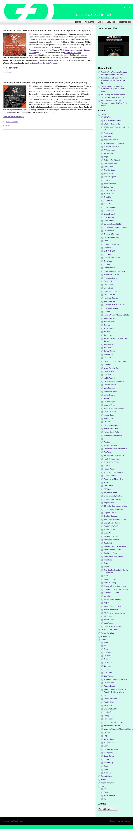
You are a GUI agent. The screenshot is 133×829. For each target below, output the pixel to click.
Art (105, 646)
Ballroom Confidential (112, 160)
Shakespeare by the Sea (113, 496)
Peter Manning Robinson (113, 435)
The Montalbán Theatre (112, 550)
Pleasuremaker (35, 50)
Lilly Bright (108, 364)
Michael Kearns (109, 395)
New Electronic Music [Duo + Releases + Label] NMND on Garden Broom (114, 103)
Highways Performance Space (115, 305)
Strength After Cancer (112, 523)
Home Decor (108, 719)
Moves (103, 779)
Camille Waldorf (110, 207)
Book (106, 649)
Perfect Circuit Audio (111, 432)
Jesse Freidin (109, 328)
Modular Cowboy (110, 405)
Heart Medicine (109, 301)
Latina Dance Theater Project (115, 361)
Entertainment (109, 683)
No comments (12, 68)
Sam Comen (108, 486)
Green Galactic (109, 295)
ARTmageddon (109, 150)
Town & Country (110, 579)
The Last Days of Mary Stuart (115, 546)
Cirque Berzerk (109, 214)
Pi (104, 439)
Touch (106, 576)
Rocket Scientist (110, 476)
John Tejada (108, 344)
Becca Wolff (108, 173)
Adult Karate (108, 133)
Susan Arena (109, 533)
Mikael (106, 398)
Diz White (107, 254)
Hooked (107, 312)
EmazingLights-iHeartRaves (114, 271)
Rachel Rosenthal (110, 445)
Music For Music (110, 412)
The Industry (108, 543)
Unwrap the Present (111, 593)
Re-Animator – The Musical (114, 455)
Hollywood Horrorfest (112, 308)
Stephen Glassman (111, 516)
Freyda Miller (109, 281)
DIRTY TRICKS (109, 251)
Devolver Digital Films (112, 244)
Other (103, 786)
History (106, 716)
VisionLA (107, 596)
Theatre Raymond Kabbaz (114, 556)
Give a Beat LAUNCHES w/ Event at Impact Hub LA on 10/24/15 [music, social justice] (47, 30)
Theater (107, 766)
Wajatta (107, 603)
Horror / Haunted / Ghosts (113, 722)
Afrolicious (64, 50)
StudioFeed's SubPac (112, 526)
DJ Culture (108, 673)
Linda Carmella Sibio (111, 368)
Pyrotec (107, 442)
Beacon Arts (108, 167)
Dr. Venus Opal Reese (109, 630)
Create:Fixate (109, 231)
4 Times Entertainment (112, 120)
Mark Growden (109, 388)
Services (111, 22)
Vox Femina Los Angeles (113, 599)
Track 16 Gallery (110, 583)
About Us (89, 22)
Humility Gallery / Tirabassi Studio (116, 315)
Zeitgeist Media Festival (112, 626)
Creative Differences (111, 234)
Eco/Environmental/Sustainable (115, 679)
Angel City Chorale (111, 140)
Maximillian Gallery (111, 391)
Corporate (107, 666)
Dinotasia (107, 248)
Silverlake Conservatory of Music (116, 506)
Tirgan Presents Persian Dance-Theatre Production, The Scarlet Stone (113, 80)
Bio (105, 789)
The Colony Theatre (111, 539)
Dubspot (107, 264)
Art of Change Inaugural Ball (114, 143)
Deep (106, 241)
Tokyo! (106, 566)
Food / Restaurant (110, 699)
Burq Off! (107, 204)
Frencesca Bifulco (110, 278)
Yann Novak (108, 623)
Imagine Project (110, 318)
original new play (107, 783)
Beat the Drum (109, 170)
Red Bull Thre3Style (111, 462)
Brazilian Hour (109, 194)
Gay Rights (108, 705)
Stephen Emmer (110, 513)
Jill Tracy (107, 332)
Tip (105, 799)
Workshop (107, 773)
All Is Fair (107, 136)
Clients (103, 114)
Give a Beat (108, 288)
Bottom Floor (109, 187)
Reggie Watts (109, 469)
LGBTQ (107, 732)
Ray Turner (108, 452)
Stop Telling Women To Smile (115, 519)
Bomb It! (107, 180)
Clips (100, 22)
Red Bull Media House (112, 459)
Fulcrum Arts (108, 285)
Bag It (106, 157)
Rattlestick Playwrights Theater (115, 449)
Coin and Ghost (110, 217)
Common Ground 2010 (112, 224)
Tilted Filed (108, 560)
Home (78, 22)
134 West (107, 117)
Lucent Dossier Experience (114, 381)
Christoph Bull (109, 210)
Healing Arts (108, 712)
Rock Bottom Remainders (113, 472)
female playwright (107, 633)
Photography (108, 752)
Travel (106, 769)
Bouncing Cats (109, 190)
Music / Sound (109, 739)
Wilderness (108, 616)
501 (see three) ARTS (112, 124)
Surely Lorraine (109, 530)
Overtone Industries (111, 425)
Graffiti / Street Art (110, 709)
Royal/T (107, 482)
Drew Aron (108, 261)
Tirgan (106, 563)
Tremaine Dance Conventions (115, 586)
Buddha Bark (109, 200)
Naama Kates (109, 415)
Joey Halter (108, 335)
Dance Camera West (111, 237)
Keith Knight (108, 354)
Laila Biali (107, 358)
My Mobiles (125, 821)
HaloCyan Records (111, 298)
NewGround (108, 418)
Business (107, 652)
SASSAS (107, 489)
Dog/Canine (108, 676)
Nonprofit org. (109, 742)
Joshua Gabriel (109, 351)
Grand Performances (111, 291)
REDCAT (107, 466)
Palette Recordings (111, 428)
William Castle (109, 620)
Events (106, 792)
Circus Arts (108, 662)
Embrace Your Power (112, 274)
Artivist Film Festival (111, 146)
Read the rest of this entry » (49, 63)
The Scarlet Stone (110, 553)
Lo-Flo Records (109, 378)
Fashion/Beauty (110, 686)
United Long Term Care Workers (116, 589)
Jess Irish (107, 325)
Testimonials (125, 22)
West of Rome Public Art (113, 606)
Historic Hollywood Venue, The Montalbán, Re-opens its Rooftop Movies (113, 88)
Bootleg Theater (110, 184)
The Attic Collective (111, 536)
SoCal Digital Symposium (113, 509)
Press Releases (110, 795)
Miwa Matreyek (109, 402)
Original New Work (111, 749)
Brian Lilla (107, 197)
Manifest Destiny (110, 385)
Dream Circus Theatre (112, 258)
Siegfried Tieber (110, 503)
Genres (104, 640)
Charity (106, 659)
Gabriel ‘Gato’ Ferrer (72, 53)
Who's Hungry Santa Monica (114, 613)
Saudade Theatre (110, 492)
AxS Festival (108, 153)
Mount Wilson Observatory (114, 408)
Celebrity (107, 656)
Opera (106, 746)
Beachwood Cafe (110, 163)
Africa (106, 642)
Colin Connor (109, 221)
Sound (106, 759)
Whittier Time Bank (111, 609)
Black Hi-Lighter (110, 177)
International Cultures (112, 726)
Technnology (108, 763)
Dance (106, 669)
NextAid (107, 422)
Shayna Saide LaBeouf (112, 499)
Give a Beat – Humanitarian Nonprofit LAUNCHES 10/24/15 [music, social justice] (45, 82)
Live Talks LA (109, 375)
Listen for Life (109, 371)
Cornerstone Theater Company (115, 227)
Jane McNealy (109, 322)
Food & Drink (109, 702)
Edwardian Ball (109, 268)
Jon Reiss (107, 348)
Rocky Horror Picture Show (114, 479)
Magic (106, 736)
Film (105, 695)
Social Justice (109, 756)
